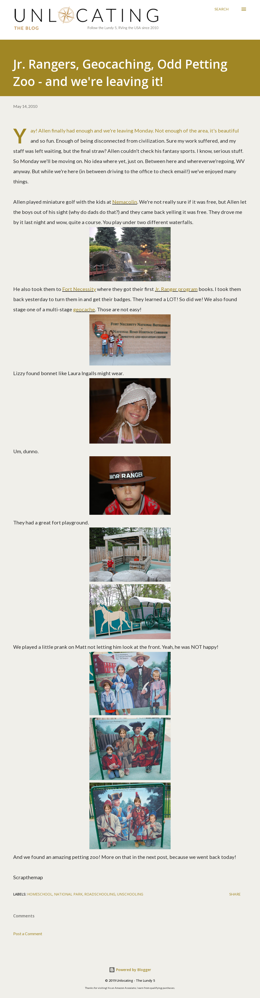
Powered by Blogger (130, 969)
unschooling (130, 894)
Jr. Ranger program (176, 289)
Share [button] (235, 894)
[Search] (222, 9)
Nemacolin (124, 202)
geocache (84, 309)
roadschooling (99, 894)
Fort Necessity (79, 289)
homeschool (39, 894)
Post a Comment (27, 933)
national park (68, 894)
